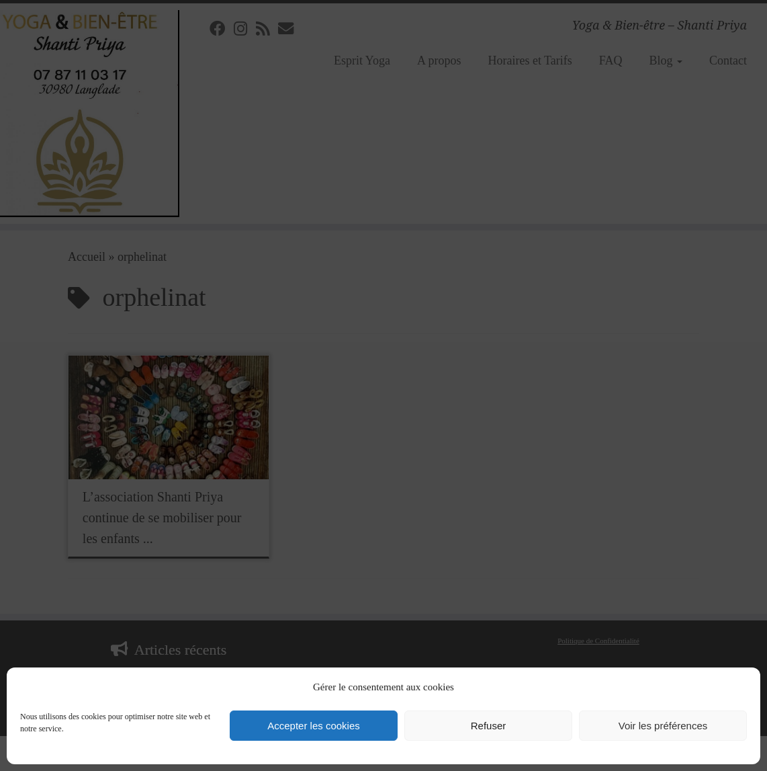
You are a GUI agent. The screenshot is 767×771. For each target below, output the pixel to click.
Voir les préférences (663, 725)
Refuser (488, 725)
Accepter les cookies (313, 725)
